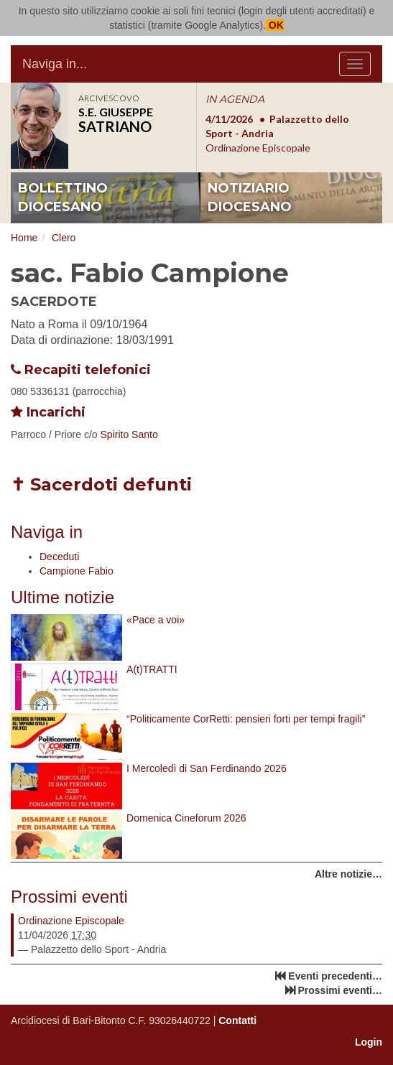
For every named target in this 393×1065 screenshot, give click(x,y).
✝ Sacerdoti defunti (101, 484)
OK (275, 25)
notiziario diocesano (250, 197)
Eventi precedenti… (335, 976)
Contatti (237, 1020)
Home (24, 237)
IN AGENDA (234, 99)
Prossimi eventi (69, 896)
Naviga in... (54, 64)
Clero (63, 237)
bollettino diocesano (63, 197)
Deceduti (59, 556)
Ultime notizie (62, 597)
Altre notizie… (348, 874)
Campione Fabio (77, 571)
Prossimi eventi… (340, 990)
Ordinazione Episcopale (71, 920)
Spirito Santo (129, 434)
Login (368, 1042)
